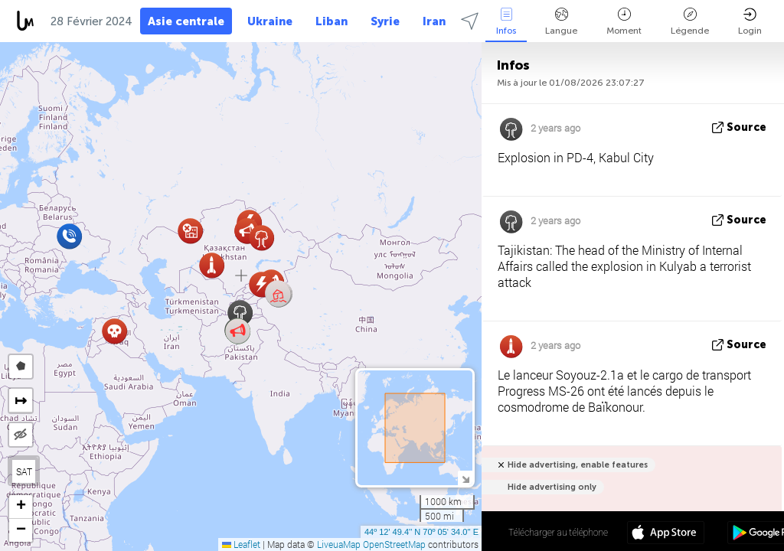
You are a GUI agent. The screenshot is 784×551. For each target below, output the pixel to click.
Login (750, 22)
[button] (278, 294)
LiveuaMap (339, 544)
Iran (434, 21)
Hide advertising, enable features (578, 465)
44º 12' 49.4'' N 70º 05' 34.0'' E (421, 531)
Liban (331, 21)
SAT (24, 471)
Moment (624, 22)
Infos (506, 22)
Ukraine (269, 21)
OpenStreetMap (394, 544)
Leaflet (241, 544)
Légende (690, 22)
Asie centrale (186, 21)
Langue (561, 22)
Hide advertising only (552, 487)
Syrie (385, 21)
